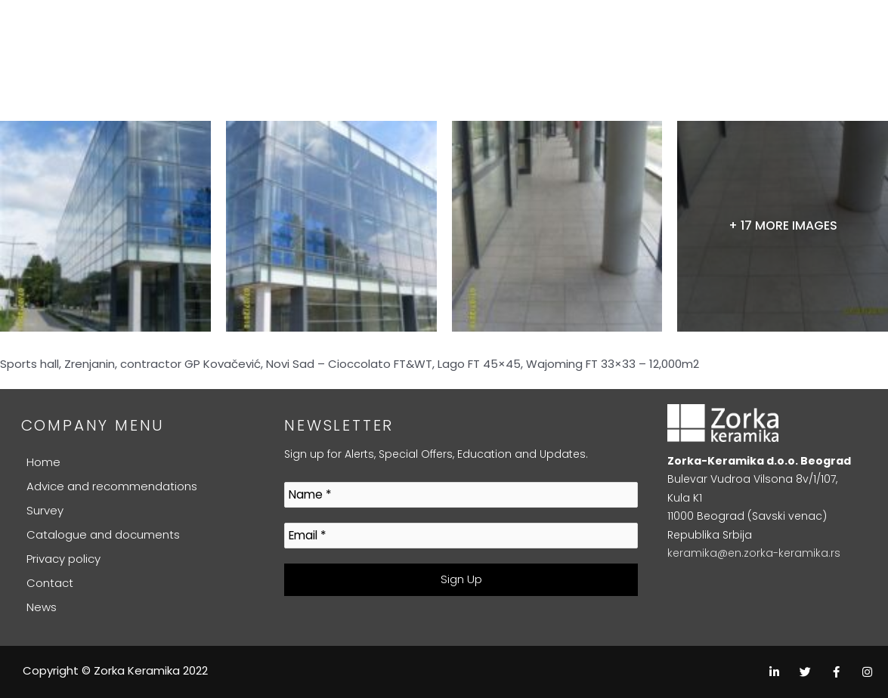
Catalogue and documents (103, 534)
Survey (44, 510)
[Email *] (461, 536)
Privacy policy (63, 559)
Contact (49, 583)
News (41, 607)
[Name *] (461, 495)
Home (43, 462)
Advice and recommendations (111, 486)
